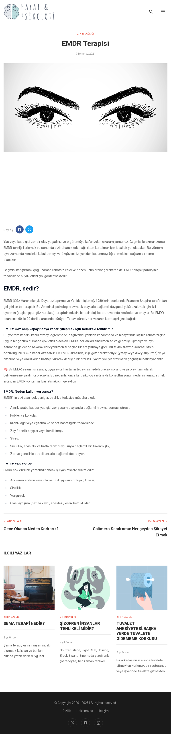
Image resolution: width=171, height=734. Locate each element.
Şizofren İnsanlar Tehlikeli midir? (80, 626)
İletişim (103, 711)
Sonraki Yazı (157, 521)
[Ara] (151, 12)
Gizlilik (67, 711)
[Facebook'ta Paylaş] (20, 229)
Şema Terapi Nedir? (24, 623)
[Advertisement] (85, 189)
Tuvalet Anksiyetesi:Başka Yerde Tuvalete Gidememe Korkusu (136, 631)
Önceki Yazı (13, 521)
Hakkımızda (85, 711)
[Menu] (163, 11)
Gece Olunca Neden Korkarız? (31, 528)
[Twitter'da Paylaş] (29, 229)
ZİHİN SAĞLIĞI (85, 34)
